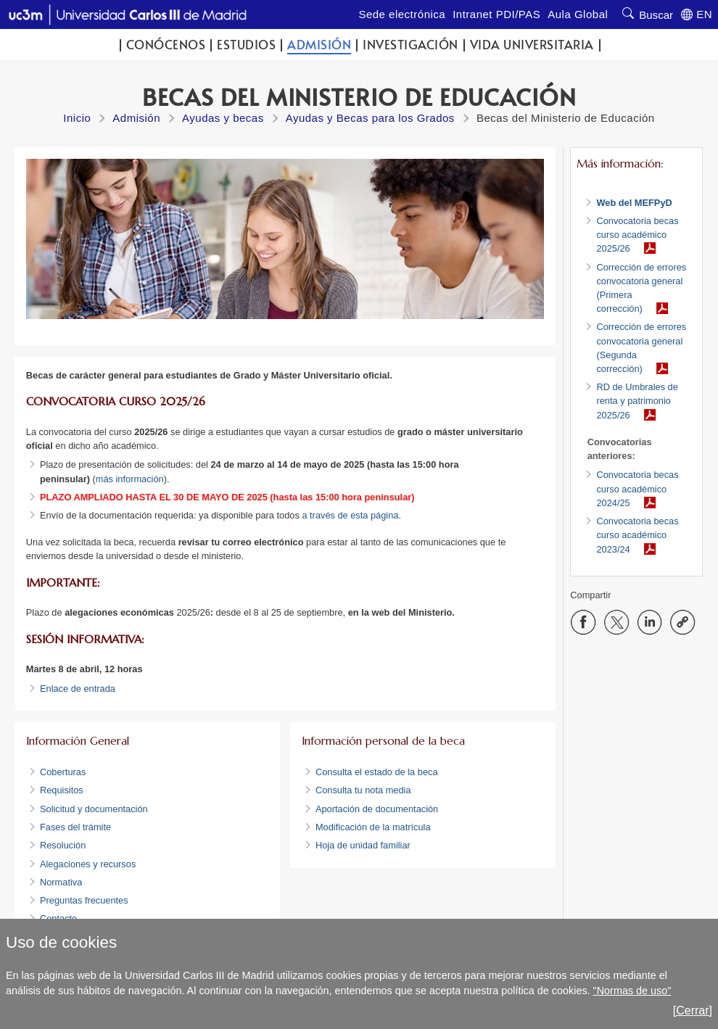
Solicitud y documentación (94, 808)
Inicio (77, 118)
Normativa (61, 882)
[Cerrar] (692, 1010)
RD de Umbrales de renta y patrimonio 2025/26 (636, 400)
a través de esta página (350, 515)
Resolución (63, 845)
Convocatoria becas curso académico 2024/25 (637, 488)
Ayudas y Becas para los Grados (370, 118)
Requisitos (61, 790)
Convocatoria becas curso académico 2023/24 (637, 535)
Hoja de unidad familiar (362, 845)
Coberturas (63, 771)
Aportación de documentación (378, 808)
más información (130, 479)
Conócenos (166, 44)
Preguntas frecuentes (85, 900)
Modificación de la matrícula (373, 827)
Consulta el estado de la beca (376, 771)
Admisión (319, 44)
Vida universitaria (532, 44)
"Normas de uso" (632, 990)
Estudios (246, 44)
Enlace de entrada (77, 688)
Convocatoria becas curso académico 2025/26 (637, 234)
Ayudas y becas (223, 118)
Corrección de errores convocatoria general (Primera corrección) (641, 288)
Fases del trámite (75, 827)
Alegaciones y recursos (88, 864)
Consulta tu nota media (363, 790)
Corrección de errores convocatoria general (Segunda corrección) (641, 347)
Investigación (410, 44)
